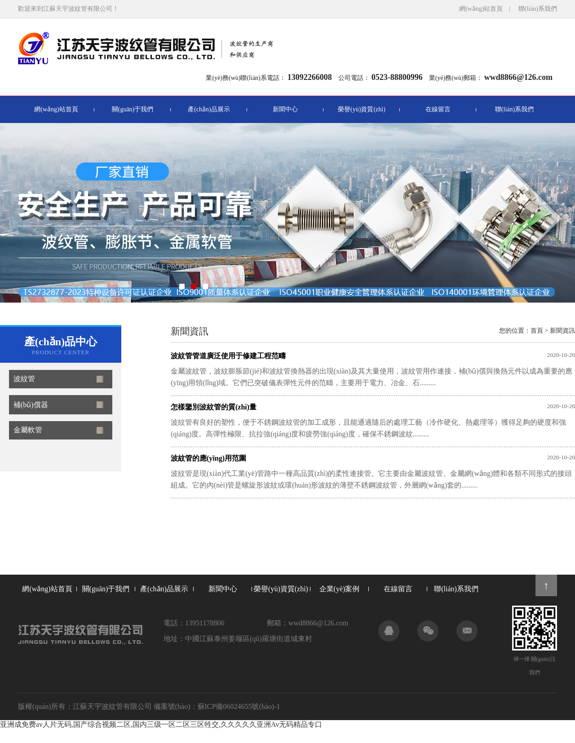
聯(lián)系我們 (537, 8)
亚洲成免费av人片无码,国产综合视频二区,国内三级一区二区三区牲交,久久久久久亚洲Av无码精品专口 (161, 724)
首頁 (537, 330)
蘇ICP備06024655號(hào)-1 (239, 706)
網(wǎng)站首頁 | (488, 8)
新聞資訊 (562, 330)
